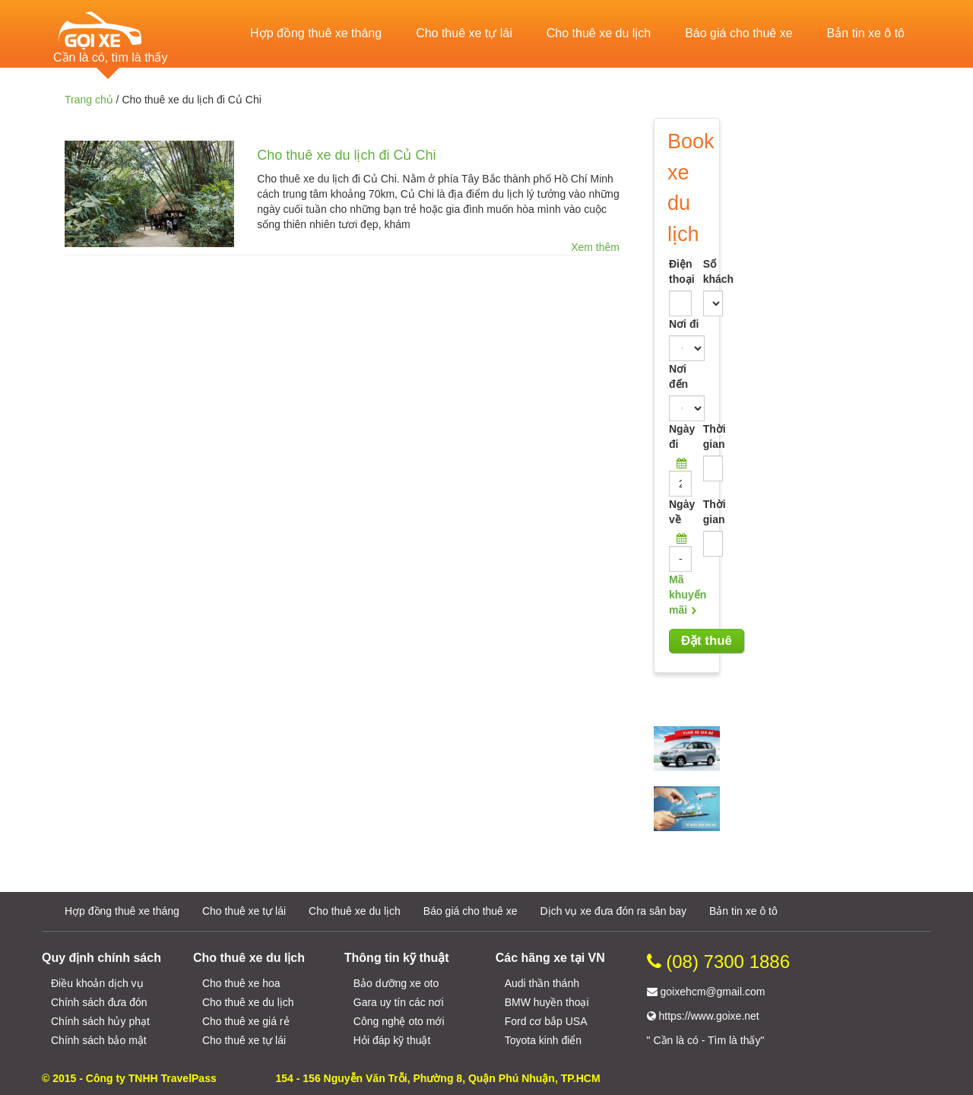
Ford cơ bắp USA (546, 1021)
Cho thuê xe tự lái (464, 33)
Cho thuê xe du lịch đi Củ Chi (346, 155)
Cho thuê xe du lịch (599, 33)
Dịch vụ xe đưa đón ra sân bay (613, 911)
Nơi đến (678, 376)
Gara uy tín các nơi (398, 1002)
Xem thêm (595, 247)
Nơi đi (684, 324)
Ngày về (680, 511)
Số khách (704, 271)
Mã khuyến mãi (687, 594)
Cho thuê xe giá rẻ (246, 1021)
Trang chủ (89, 100)
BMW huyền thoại (547, 1002)
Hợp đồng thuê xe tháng (316, 33)
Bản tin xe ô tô (866, 33)
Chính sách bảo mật (99, 1040)
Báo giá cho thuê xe (738, 33)
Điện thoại (680, 271)
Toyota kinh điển (543, 1040)
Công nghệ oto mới (399, 1021)
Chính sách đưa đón (99, 1002)
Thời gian (704, 436)
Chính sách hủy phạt (100, 1021)
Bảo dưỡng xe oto (396, 983)
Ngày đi (680, 436)
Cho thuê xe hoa (241, 983)
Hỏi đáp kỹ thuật (392, 1040)
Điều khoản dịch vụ (97, 983)
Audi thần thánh (542, 983)
